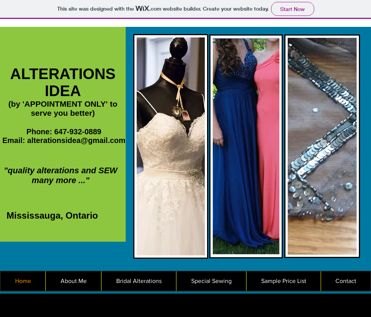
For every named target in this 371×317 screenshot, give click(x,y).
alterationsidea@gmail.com (76, 140)
